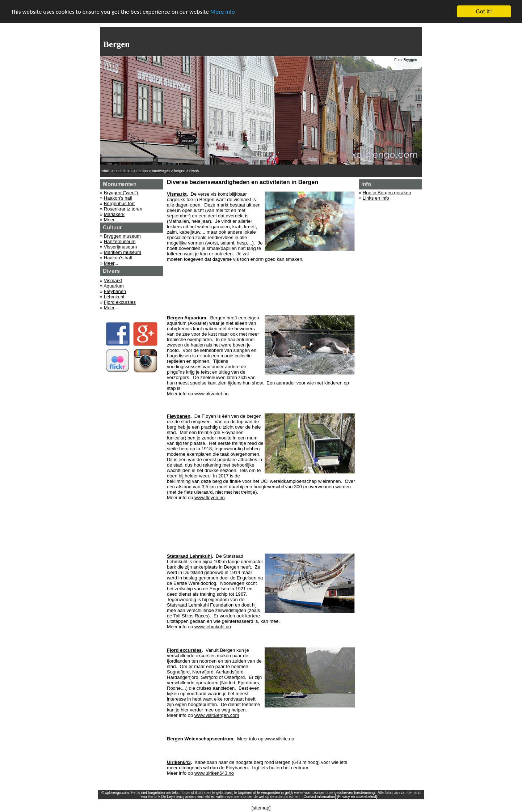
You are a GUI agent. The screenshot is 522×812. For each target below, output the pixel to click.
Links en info (376, 198)
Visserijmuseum (120, 247)
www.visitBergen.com (216, 715)
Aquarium (114, 286)
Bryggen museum (122, 236)
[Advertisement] (261, 286)
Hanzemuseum (119, 241)
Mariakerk (114, 214)
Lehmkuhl (114, 296)
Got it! (484, 11)
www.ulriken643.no (214, 773)
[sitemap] (261, 808)
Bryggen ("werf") (121, 192)
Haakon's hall (118, 198)
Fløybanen (115, 291)
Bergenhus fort (119, 203)
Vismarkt (113, 280)
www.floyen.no (209, 497)
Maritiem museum (122, 252)
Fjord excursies (120, 302)
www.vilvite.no (279, 738)
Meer (109, 219)
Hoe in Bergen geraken (387, 192)
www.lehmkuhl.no (212, 626)
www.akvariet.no (211, 393)
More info (222, 11)
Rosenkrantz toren (123, 209)
